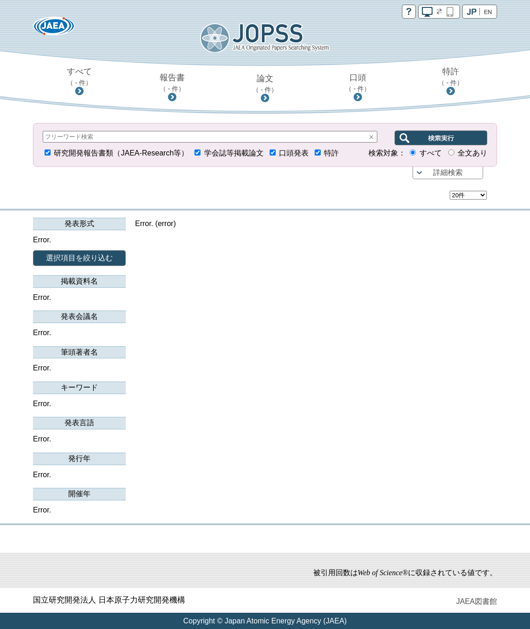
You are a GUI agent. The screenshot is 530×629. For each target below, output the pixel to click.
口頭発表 (294, 153)
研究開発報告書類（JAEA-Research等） (121, 153)
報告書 (172, 82)
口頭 (358, 82)
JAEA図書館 (476, 601)
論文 (265, 83)
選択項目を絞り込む (79, 258)
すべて (79, 76)
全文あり (472, 153)
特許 (451, 76)
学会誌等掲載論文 (234, 153)
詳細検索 (448, 172)
